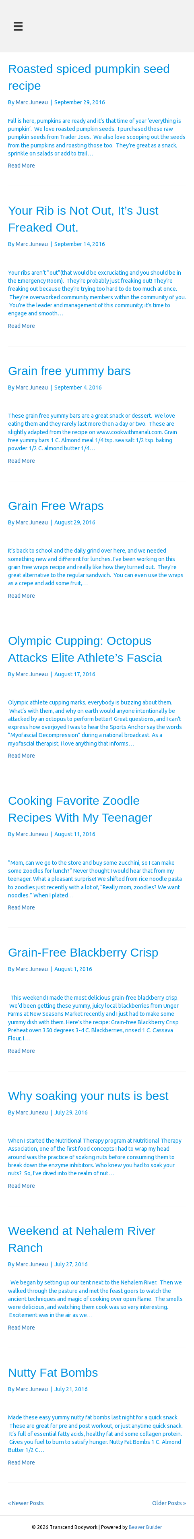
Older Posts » (169, 1503)
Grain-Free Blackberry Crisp (83, 952)
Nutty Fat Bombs (53, 1372)
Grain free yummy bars (69, 370)
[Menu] (18, 26)
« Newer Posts (26, 1503)
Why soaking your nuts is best (88, 1095)
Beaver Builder (145, 1527)
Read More (21, 165)
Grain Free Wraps (56, 505)
